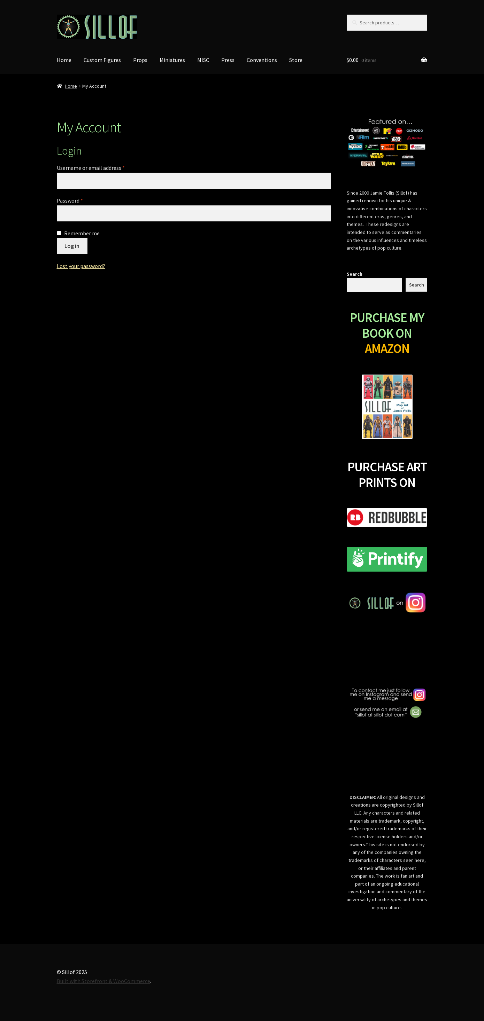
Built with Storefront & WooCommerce (103, 980)
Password (70, 200)
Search (354, 274)
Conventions (262, 59)
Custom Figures (102, 59)
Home (64, 59)
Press (228, 59)
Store (295, 59)
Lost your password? (81, 265)
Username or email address (91, 167)
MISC (203, 59)
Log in (71, 245)
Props (140, 59)
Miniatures (172, 59)
